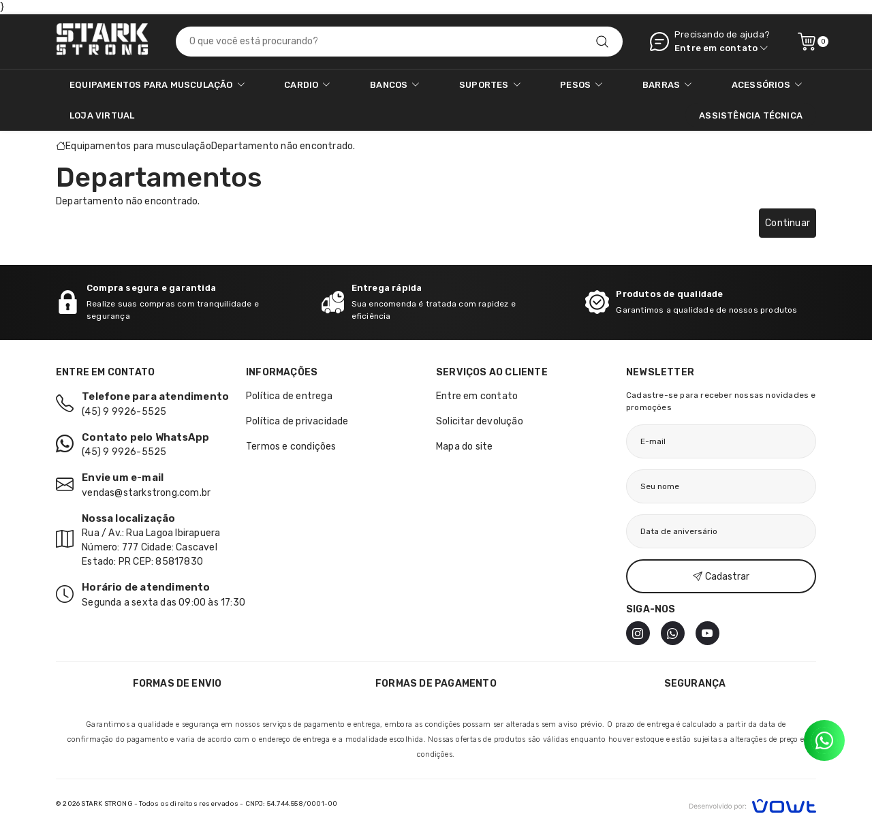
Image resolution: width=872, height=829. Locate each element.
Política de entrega (289, 396)
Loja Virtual (101, 115)
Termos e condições (291, 446)
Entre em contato (477, 396)
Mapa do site (464, 446)
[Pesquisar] (602, 42)
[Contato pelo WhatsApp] (824, 740)
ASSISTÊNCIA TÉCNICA (751, 115)
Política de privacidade (297, 421)
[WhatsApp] (673, 633)
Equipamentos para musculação (138, 146)
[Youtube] (707, 633)
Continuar (787, 223)
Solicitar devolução (479, 421)
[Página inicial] (102, 41)
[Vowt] (752, 804)
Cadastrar (721, 576)
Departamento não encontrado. (283, 146)
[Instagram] (638, 633)
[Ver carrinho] (806, 41)
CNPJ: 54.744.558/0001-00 (291, 804)
